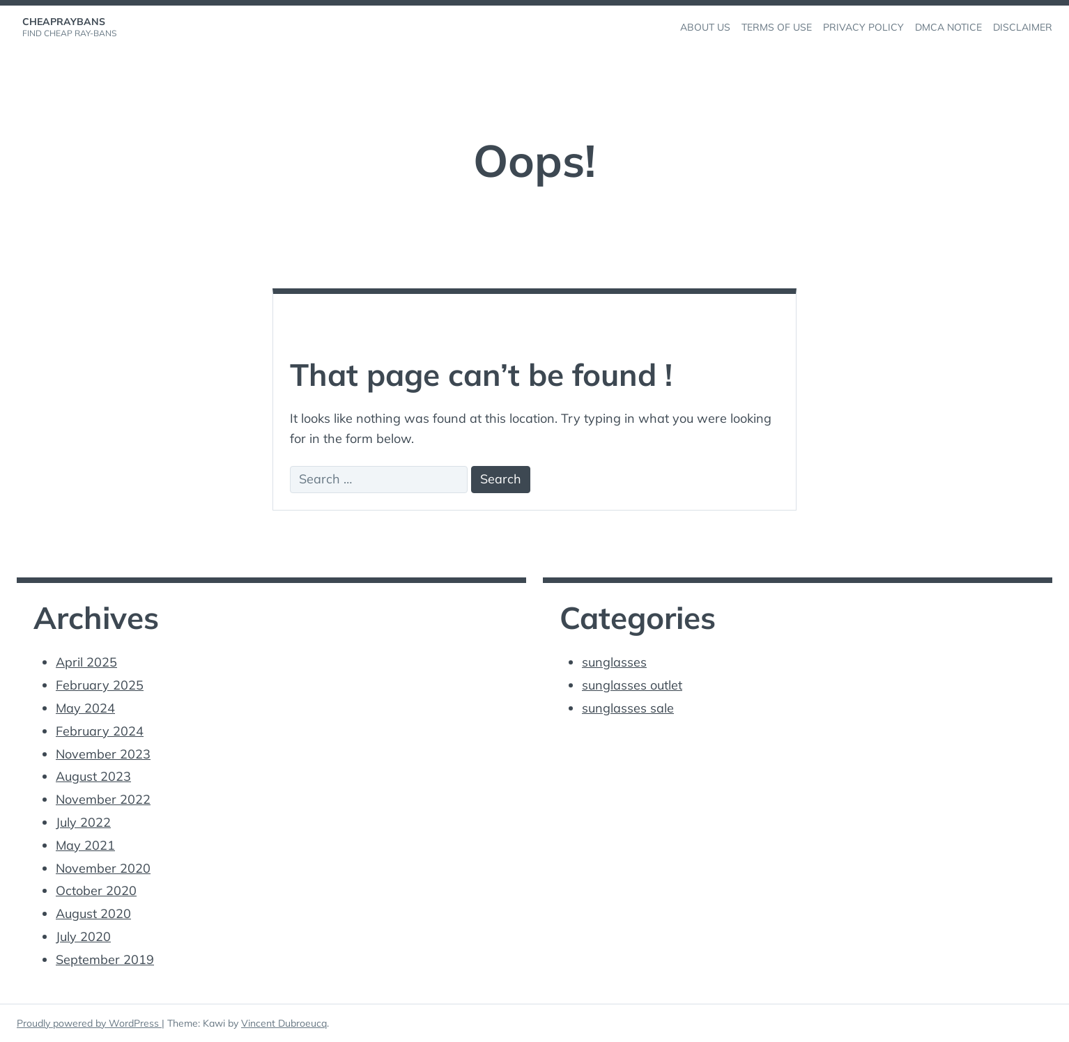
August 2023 (93, 776)
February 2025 (100, 685)
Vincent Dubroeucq (284, 1023)
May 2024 (85, 708)
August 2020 (93, 913)
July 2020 (83, 936)
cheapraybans (63, 21)
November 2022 (103, 799)
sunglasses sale (628, 708)
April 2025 (86, 662)
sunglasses (614, 662)
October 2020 (96, 890)
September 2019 (105, 959)
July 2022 (83, 822)
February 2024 (100, 731)
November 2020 (103, 868)
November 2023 (103, 754)
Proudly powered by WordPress (89, 1023)
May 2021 (85, 845)
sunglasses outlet (632, 685)
